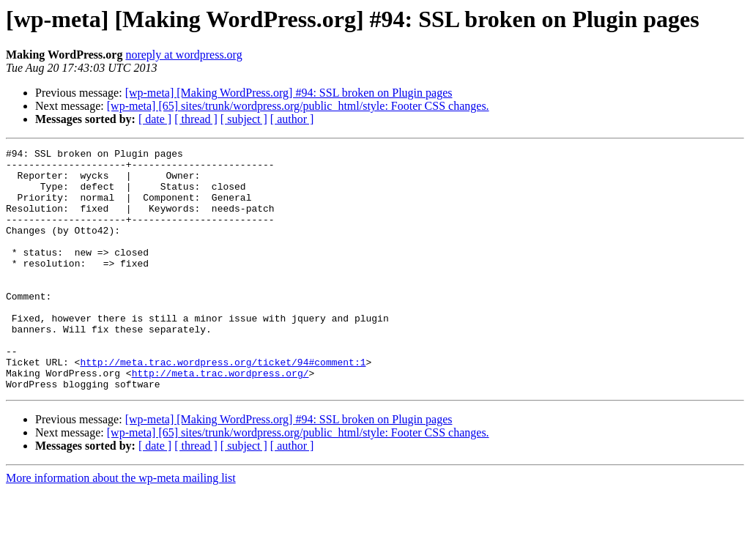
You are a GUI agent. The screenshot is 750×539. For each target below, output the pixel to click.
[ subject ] (243, 119)
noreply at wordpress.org (183, 54)
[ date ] (154, 119)
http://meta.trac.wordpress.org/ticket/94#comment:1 (222, 405)
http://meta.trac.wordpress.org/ (220, 418)
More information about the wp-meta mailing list (121, 526)
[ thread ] (196, 119)
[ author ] (292, 119)
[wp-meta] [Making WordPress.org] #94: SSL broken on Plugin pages (289, 92)
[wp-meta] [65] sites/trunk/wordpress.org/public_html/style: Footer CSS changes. (298, 106)
